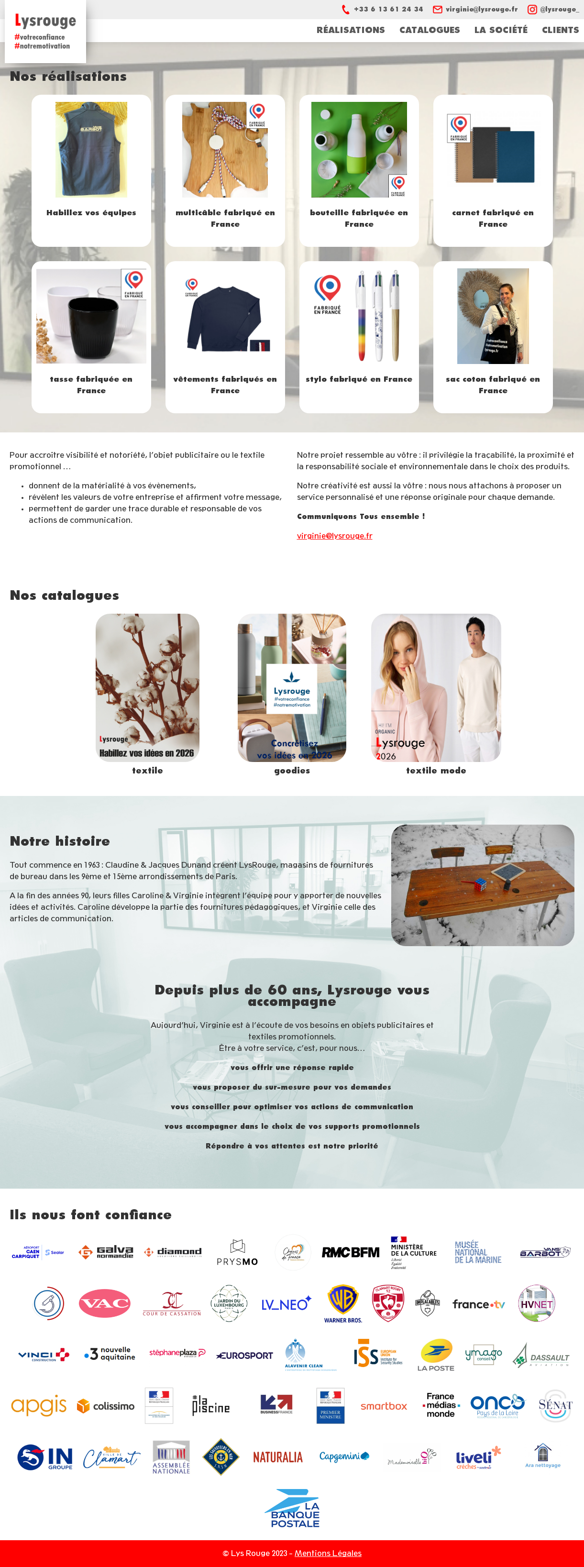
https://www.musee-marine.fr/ (478, 1254)
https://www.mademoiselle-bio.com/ (412, 1459)
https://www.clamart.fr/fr (112, 1459)
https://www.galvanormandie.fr (105, 1254)
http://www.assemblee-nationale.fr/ (171, 1458)
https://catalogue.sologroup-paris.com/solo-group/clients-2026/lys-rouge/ (148, 695)
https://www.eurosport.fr (244, 1356)
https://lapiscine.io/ (211, 1407)
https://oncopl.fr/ (499, 1407)
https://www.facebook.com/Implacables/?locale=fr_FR (427, 1305)
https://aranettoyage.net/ (542, 1458)
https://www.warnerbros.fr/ (343, 1305)
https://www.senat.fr (555, 1407)
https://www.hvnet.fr (537, 1305)
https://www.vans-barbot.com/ (545, 1254)
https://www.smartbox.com (384, 1408)
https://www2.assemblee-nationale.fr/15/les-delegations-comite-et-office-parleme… (47, 1305)
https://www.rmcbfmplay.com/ (350, 1254)
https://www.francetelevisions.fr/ (479, 1305)
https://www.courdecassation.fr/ (171, 1305)
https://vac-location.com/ (104, 1305)
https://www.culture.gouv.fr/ (414, 1254)
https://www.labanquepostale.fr (292, 1510)
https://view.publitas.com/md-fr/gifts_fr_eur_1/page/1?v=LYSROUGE (292, 695)
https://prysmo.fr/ (237, 1254)
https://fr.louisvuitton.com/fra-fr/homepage (286, 1305)
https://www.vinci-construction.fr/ (43, 1356)
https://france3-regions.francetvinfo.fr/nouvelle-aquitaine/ (110, 1356)
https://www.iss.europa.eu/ (378, 1356)
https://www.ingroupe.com (45, 1459)
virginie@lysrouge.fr (335, 536)
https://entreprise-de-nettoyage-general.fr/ (311, 1356)
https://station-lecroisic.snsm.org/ (221, 1458)
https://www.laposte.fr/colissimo (105, 1408)
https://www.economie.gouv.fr (159, 1407)
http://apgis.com (38, 1407)
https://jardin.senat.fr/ (229, 1305)
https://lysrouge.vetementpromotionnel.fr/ (436, 695)
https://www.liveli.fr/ (478, 1459)
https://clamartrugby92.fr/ (388, 1305)
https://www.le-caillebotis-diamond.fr (172, 1253)
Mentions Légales (328, 1553)
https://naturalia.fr (278, 1458)
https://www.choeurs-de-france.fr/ (293, 1254)
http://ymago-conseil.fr (483, 1356)
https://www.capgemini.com (345, 1458)
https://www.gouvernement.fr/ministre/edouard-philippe (330, 1407)
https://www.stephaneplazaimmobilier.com (177, 1356)
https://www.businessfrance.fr (277, 1408)
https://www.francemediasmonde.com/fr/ (441, 1407)
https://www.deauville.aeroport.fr (38, 1254)
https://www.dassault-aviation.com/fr (541, 1356)
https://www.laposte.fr (436, 1356)
